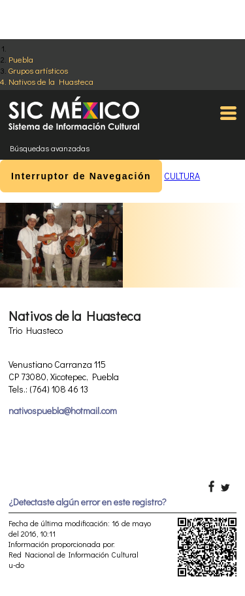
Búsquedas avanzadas (50, 148)
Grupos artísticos (38, 70)
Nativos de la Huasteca (50, 81)
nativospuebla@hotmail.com (62, 410)
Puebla (20, 59)
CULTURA (182, 176)
